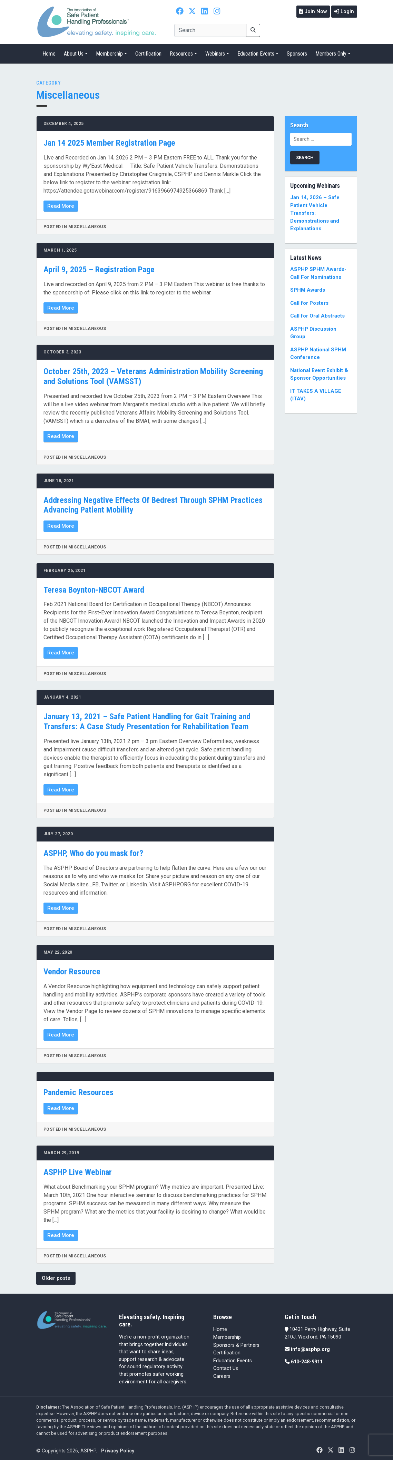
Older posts (56, 1276)
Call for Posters (309, 300)
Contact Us (225, 1366)
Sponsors (297, 51)
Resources (181, 51)
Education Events (255, 51)
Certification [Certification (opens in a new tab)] (226, 1350)
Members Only (330, 51)
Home (49, 51)
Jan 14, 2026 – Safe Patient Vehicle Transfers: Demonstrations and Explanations (315, 210)
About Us (73, 51)
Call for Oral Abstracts (317, 313)
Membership (109, 51)
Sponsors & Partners (236, 1342)
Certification (148, 51)
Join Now (310, 11)
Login (343, 11)
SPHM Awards (307, 287)
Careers (221, 1374)
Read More (60, 203)
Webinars (215, 51)
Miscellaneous (68, 92)
